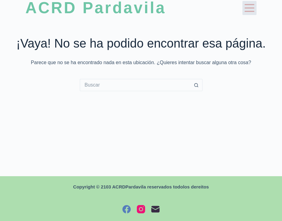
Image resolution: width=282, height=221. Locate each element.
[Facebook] (126, 209)
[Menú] (249, 8)
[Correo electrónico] (155, 209)
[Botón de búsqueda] (196, 85)
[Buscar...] (135, 85)
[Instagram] (141, 209)
